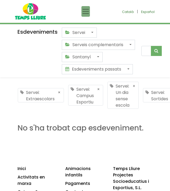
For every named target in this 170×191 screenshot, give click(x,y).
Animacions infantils (78, 172)
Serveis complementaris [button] (94, 45)
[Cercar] (156, 51)
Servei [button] (75, 32)
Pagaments (77, 183)
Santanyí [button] (78, 57)
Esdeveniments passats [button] (93, 69)
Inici (22, 169)
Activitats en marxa (31, 180)
